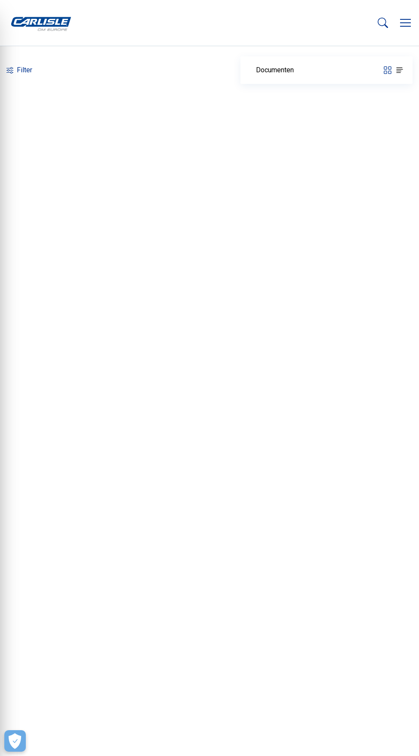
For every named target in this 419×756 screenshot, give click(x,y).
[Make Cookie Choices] (15, 741)
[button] (405, 22)
